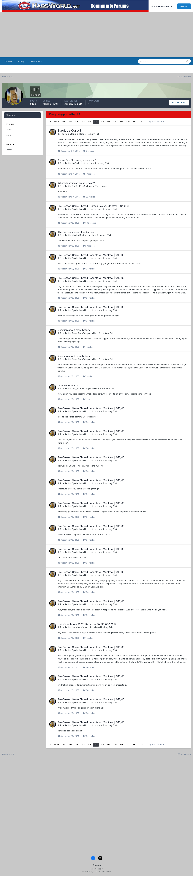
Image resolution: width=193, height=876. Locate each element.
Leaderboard (36, 61)
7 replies (88, 347)
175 (108, 122)
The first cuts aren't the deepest (76, 232)
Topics (9, 129)
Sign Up (184, 6)
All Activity (10, 115)
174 (102, 122)
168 (63, 122)
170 (76, 122)
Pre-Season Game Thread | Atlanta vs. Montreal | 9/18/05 (91, 254)
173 (95, 122)
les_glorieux (78, 388)
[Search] (153, 61)
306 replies (89, 223)
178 (128, 122)
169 (70, 122)
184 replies (89, 269)
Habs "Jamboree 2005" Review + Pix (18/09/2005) (87, 624)
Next (135, 122)
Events (9, 149)
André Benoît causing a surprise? (77, 160)
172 (89, 122)
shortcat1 (76, 235)
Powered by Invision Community (96, 871)
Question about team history (74, 329)
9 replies (88, 151)
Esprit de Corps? (69, 130)
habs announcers (68, 385)
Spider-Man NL (79, 209)
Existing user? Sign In (162, 6)
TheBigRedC (78, 186)
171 (83, 122)
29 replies (89, 246)
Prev (56, 122)
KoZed (75, 163)
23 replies (89, 197)
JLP (59, 134)
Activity (20, 61)
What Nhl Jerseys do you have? (76, 183)
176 (115, 122)
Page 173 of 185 (156, 122)
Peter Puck (77, 333)
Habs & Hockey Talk (89, 134)
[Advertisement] (96, 35)
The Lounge (101, 186)
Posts (8, 135)
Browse (8, 61)
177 (121, 122)
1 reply (87, 399)
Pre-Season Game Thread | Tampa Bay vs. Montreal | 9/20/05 (93, 205)
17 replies (89, 174)
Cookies (96, 865)
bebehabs (77, 627)
